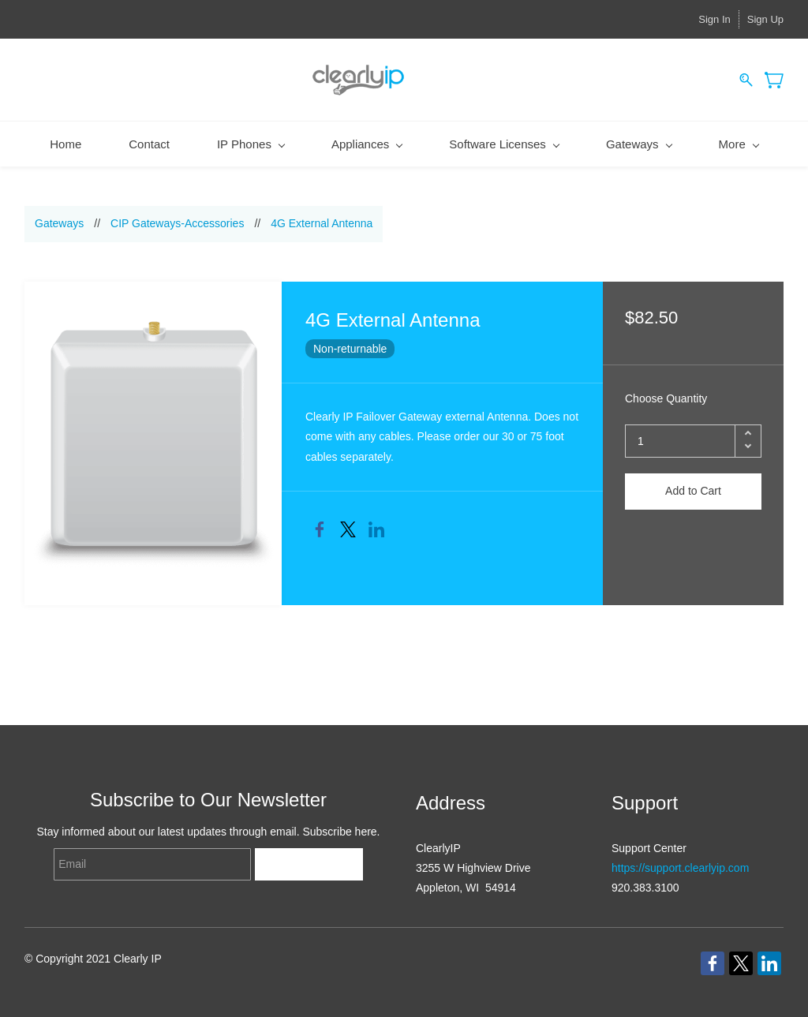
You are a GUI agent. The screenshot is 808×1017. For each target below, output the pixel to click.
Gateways (59, 223)
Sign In (714, 19)
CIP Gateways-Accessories (177, 223)
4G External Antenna (321, 223)
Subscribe (308, 864)
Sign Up (765, 19)
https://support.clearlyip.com (680, 868)
